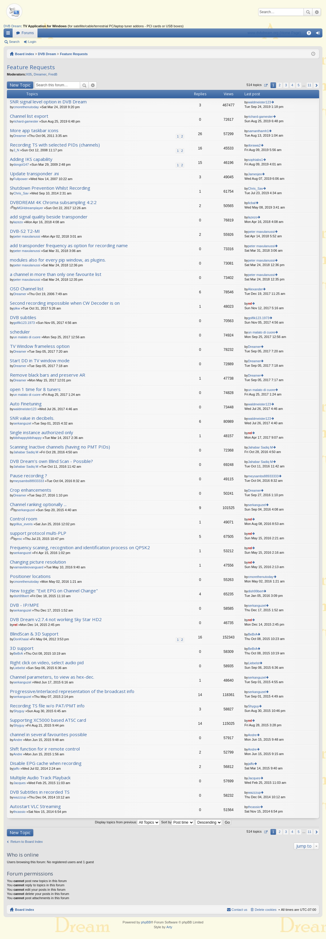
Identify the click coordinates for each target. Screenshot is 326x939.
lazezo (18, 222)
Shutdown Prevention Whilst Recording (50, 188)
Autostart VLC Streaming (35, 806)
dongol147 (21, 164)
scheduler (20, 332)
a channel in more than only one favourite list (55, 274)
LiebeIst (19, 668)
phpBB (146, 922)
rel (250, 303)
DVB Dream (12, 26)
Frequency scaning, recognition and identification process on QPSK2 (80, 547)
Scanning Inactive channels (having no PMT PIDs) (60, 447)
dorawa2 (254, 145)
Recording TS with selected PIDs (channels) (55, 145)
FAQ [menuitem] (310, 34)
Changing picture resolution (38, 562)
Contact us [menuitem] (239, 909)
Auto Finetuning (26, 404)
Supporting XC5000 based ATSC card (48, 720)
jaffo (16, 768)
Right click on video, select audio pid (47, 662)
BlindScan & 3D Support (34, 634)
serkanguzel (22, 423)
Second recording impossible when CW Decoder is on (65, 303)
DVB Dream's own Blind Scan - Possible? (51, 461)
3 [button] (286, 85)
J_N (16, 150)
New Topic (20, 85)
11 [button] (309, 85)
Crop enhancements (30, 490)
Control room (23, 519)
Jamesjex (255, 174)
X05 (29, 74)
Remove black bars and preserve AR (47, 375)
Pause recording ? (28, 475)
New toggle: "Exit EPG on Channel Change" (54, 591)
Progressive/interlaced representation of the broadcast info (72, 691)
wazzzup (19, 797)
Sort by (177, 822)
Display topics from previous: (127, 822)
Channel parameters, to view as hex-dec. (52, 677)
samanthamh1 (258, 131)
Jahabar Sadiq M (25, 452)
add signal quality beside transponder (49, 217)
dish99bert (21, 596)
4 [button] (292, 85)
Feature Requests (74, 54)
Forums (28, 33)
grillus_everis (23, 524)
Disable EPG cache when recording (46, 763)
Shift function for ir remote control (45, 749)
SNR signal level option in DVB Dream (48, 102)
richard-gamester (25, 121)
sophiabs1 (255, 159)
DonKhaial (21, 639)
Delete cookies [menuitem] (266, 909)
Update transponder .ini (34, 173)
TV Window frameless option (40, 346)
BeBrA (253, 634)
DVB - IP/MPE (24, 605)
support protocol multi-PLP (38, 533)
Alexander (255, 289)
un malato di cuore (27, 337)
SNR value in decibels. (32, 418)
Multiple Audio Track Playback (40, 778)
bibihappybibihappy (27, 438)
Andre (17, 740)
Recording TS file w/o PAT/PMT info (47, 706)
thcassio (19, 811)
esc (19, 539)
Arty (169, 927)
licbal (252, 203)
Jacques (19, 783)
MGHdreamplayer (30, 208)
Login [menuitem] (319, 34)
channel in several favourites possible (48, 734)
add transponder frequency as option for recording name (69, 245)
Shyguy (19, 711)
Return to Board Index (26, 841)
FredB (52, 74)
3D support (22, 648)
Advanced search (317, 12)
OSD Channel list (26, 289)
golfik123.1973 (24, 322)
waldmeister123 (259, 102)
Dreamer (40, 74)
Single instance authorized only (41, 432)
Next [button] (316, 85)
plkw (16, 308)
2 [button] (279, 85)
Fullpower (20, 179)
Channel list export (29, 116)
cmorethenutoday (26, 107)
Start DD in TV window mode (40, 360)
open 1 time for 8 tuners (35, 389)
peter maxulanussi (26, 236)
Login (32, 41)
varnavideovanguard (28, 567)
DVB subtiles (23, 317)
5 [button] (299, 85)
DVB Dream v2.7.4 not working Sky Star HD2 (56, 619)
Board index (24, 54)
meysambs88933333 (28, 481)
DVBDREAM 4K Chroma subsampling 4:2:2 (53, 202)
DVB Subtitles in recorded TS (40, 792)
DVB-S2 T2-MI (25, 231)
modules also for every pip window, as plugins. (58, 260)
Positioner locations (30, 576)
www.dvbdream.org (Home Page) (274, 33)
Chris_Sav (21, 193)
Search (308, 12)
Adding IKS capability (31, 159)
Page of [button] (265, 85)
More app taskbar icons (34, 130)
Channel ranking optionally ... (38, 504)
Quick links (9, 34)
